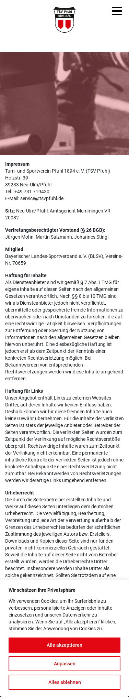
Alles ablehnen (64, 682)
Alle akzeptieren (64, 645)
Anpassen (64, 663)
